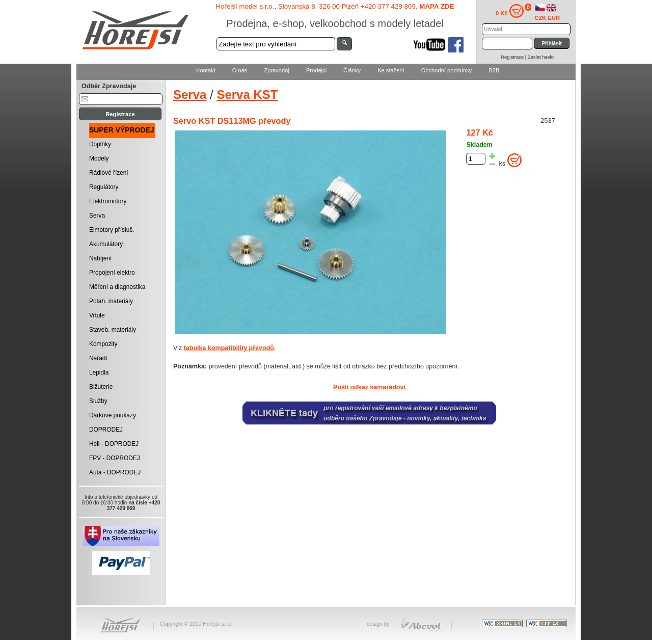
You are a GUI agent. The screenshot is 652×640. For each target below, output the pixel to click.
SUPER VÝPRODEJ (121, 130)
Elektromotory (107, 201)
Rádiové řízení (108, 172)
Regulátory (104, 187)
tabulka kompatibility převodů (229, 348)
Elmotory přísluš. (111, 229)
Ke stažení (390, 70)
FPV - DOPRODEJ (114, 458)
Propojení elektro (112, 272)
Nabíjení (100, 258)
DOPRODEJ (106, 429)
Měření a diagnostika (117, 286)
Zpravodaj (276, 70)
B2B (493, 70)
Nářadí (98, 358)
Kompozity (103, 344)
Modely (98, 158)
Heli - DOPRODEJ (114, 443)
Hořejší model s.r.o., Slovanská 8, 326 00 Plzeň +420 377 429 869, (334, 6)
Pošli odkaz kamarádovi (369, 387)
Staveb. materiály (112, 329)
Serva (97, 215)
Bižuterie (101, 386)
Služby (98, 401)
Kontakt (205, 70)
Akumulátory (106, 244)
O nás (240, 70)
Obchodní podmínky (446, 70)
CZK (541, 18)
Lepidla (98, 372)
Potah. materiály (111, 301)
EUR (554, 18)
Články (352, 70)
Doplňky (100, 144)
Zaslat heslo (541, 57)
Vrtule (97, 315)
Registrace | (514, 57)
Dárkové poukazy (112, 415)
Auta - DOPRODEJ (115, 472)
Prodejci (316, 70)
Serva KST (247, 94)
